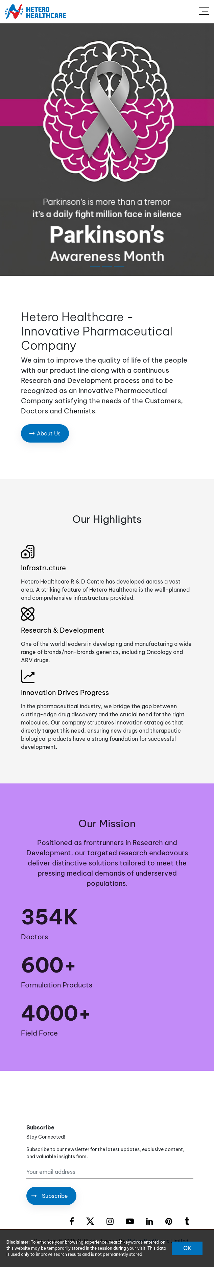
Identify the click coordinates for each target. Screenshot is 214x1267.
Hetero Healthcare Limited (158, 1241)
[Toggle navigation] (204, 11)
